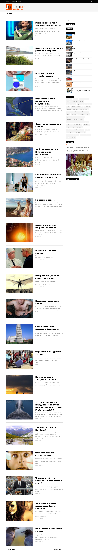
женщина (79, 106)
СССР (81, 99)
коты (87, 114)
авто (86, 99)
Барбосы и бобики (77, 83)
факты (76, 134)
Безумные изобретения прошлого (81, 53)
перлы (85, 122)
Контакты (18, 1)
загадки (69, 109)
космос (82, 114)
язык (73, 137)
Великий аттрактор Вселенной (80, 59)
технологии (69, 134)
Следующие (11, 549)
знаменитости (84, 109)
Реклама (13, 1)
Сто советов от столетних (74, 145)
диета (73, 106)
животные (87, 106)
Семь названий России (78, 77)
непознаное (78, 122)
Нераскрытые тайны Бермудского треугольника (46, 101)
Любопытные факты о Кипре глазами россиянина (46, 152)
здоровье (75, 109)
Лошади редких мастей (78, 65)
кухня (68, 116)
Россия (75, 99)
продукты (86, 124)
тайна (83, 132)
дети (68, 106)
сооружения (76, 132)
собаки (87, 129)
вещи (81, 101)
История (69, 99)
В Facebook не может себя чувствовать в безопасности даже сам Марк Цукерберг (81, 90)
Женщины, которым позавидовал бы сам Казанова (45, 506)
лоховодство (75, 116)
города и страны (71, 104)
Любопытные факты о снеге (79, 71)
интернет (77, 111)
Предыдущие (57, 549)
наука (81, 119)
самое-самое (79, 129)
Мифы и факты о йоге (46, 200)
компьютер (75, 114)
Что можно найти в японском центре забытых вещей (48, 480)
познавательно (77, 124)
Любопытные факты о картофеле (81, 35)
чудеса (88, 134)
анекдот (69, 101)
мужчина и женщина (72, 119)
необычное (70, 122)
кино (68, 114)
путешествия (70, 129)
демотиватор (81, 104)
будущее (75, 101)
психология (79, 127)
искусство (85, 111)
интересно (69, 111)
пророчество (70, 127)
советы (69, 132)
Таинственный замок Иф (78, 41)
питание (69, 124)
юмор (68, 137)
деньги (89, 104)
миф (82, 116)
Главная (7, 1)
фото (82, 134)
